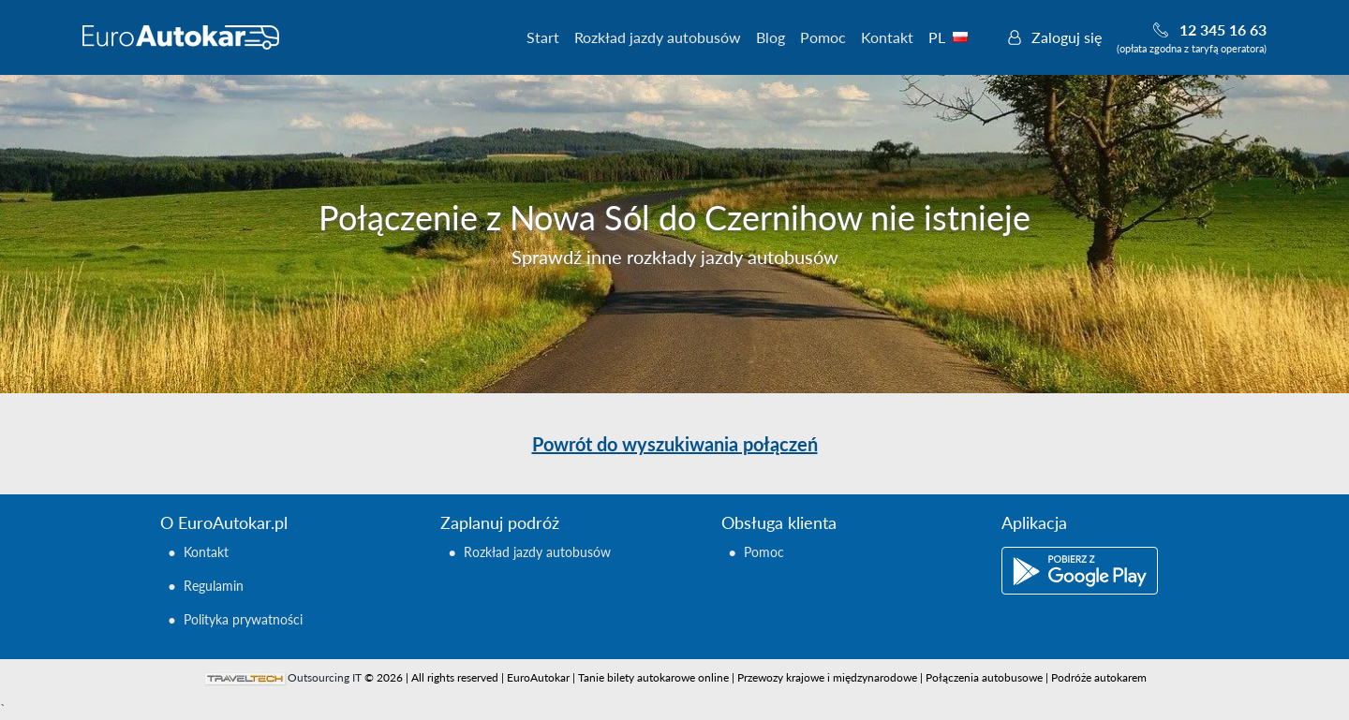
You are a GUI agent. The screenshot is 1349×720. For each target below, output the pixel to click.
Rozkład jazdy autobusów (657, 37)
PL (958, 37)
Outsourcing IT (325, 677)
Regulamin (214, 586)
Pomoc (823, 37)
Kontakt (887, 37)
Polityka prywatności (243, 619)
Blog (770, 37)
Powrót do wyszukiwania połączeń (675, 444)
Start (542, 37)
